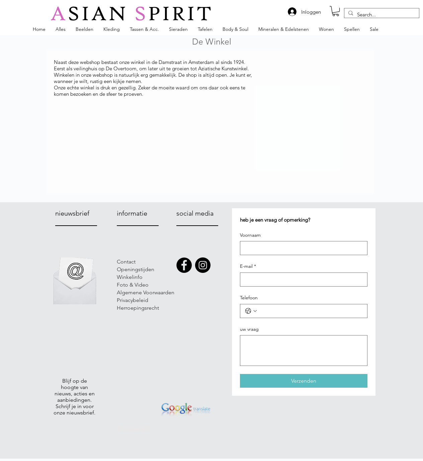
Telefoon (249, 298)
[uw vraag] (303, 350)
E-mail (248, 266)
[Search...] (381, 14)
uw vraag (249, 329)
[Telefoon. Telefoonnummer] (310, 311)
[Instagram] (202, 265)
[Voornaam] (301, 248)
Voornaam (250, 235)
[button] (336, 11)
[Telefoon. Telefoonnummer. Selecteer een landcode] (251, 311)
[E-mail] (301, 279)
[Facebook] (184, 265)
